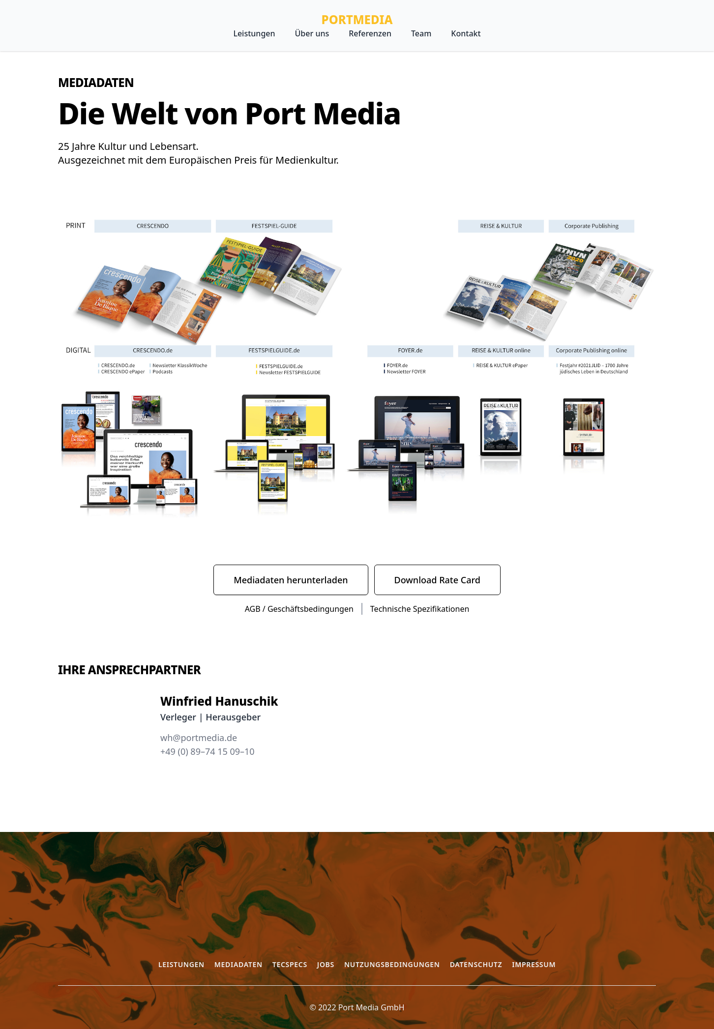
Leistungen (254, 33)
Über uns (312, 33)
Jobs (325, 964)
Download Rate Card (437, 580)
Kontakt (465, 33)
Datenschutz (476, 964)
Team (421, 33)
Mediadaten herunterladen (291, 580)
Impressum (534, 964)
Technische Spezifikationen (419, 608)
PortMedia (357, 20)
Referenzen (370, 33)
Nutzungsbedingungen (392, 964)
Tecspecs (289, 964)
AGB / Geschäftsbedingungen (299, 608)
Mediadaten (238, 964)
